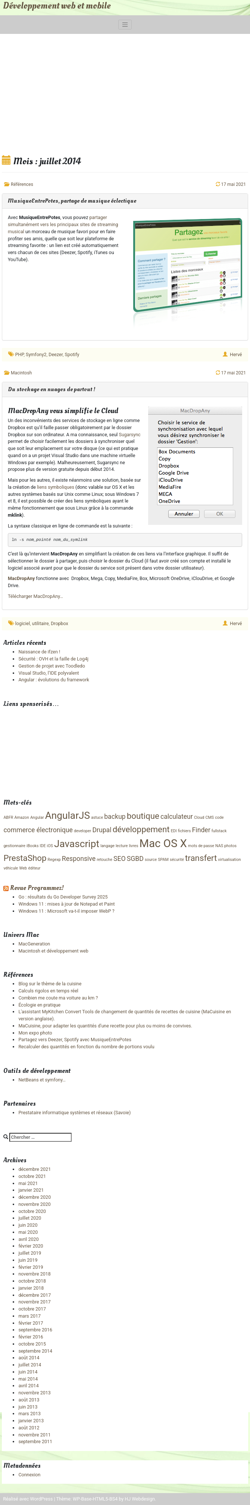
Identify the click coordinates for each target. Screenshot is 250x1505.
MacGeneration (34, 944)
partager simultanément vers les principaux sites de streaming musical (63, 224)
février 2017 (30, 1323)
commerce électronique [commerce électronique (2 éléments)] (38, 830)
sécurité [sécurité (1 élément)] (177, 859)
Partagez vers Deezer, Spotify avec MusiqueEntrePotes (74, 1039)
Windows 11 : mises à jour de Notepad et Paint (66, 904)
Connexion (29, 1474)
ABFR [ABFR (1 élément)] (8, 817)
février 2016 (30, 1337)
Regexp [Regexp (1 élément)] (54, 859)
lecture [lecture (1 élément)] (122, 845)
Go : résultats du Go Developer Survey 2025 (62, 897)
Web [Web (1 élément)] (23, 868)
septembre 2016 (35, 1330)
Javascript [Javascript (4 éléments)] (76, 843)
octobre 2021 (32, 1176)
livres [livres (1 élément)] (133, 845)
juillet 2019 (29, 1253)
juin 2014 (27, 1372)
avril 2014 (28, 1385)
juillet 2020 (29, 1218)
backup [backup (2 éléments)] (114, 816)
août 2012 (28, 1427)
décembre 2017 (34, 1295)
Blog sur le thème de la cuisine (49, 983)
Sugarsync (129, 434)
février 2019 (30, 1267)
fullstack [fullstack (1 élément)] (219, 830)
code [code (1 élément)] (219, 817)
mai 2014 (28, 1379)
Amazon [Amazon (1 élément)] (22, 817)
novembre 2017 (34, 1302)
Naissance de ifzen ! (39, 652)
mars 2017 (29, 1316)
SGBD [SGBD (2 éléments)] (135, 858)
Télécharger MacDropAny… (35, 596)
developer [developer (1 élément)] (82, 830)
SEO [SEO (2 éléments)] (119, 858)
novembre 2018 (34, 1274)
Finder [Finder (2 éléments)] (201, 830)
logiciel (22, 623)
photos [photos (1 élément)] (230, 845)
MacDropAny (21, 578)
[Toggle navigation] (125, 24)
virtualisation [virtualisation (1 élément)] (229, 859)
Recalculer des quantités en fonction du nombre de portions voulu (86, 1046)
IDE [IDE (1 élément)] (43, 845)
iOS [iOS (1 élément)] (50, 845)
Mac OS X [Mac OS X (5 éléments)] (163, 843)
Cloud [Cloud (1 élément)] (199, 817)
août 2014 (28, 1357)
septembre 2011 (35, 1441)
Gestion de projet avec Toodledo (51, 666)
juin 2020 (27, 1225)
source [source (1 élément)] (151, 859)
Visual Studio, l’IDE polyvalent (48, 673)
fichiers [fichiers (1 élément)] (184, 830)
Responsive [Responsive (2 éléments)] (79, 858)
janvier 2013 (31, 1420)
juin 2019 (27, 1260)
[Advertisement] (125, 93)
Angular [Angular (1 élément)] (37, 817)
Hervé (236, 354)
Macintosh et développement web (53, 951)
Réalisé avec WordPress (28, 1499)
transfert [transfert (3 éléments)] (201, 858)
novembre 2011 (34, 1435)
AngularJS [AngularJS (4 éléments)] (67, 815)
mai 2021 (28, 1183)
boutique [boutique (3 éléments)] (143, 816)
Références (22, 184)
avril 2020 (28, 1239)
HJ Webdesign (140, 1499)
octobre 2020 (32, 1211)
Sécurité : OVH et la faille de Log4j (53, 659)
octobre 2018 (32, 1281)
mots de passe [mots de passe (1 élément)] (201, 845)
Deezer (56, 354)
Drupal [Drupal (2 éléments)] (101, 830)
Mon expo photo (35, 1033)
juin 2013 (27, 1407)
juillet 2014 (29, 1365)
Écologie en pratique (39, 1005)
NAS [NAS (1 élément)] (219, 845)
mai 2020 (28, 1232)
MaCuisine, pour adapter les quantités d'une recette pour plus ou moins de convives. (105, 1026)
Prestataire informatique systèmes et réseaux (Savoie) (74, 1112)
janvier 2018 (31, 1288)
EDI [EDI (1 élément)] (174, 830)
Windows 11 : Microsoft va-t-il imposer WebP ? (66, 911)
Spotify (72, 354)
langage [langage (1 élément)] (107, 845)
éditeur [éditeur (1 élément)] (34, 868)
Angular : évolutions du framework (53, 679)
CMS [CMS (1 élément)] (210, 817)
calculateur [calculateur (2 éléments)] (176, 816)
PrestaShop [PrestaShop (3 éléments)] (24, 858)
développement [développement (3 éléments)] (141, 829)
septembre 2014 (35, 1351)
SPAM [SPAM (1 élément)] (163, 859)
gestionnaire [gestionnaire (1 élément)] (14, 845)
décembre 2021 (34, 1169)
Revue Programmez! (37, 888)
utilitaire (40, 623)
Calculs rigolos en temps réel (48, 991)
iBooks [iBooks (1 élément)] (32, 845)
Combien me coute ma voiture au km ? (58, 998)
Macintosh (21, 373)
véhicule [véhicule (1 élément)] (10, 868)
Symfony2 (36, 354)
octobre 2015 (32, 1344)
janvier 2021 (31, 1190)
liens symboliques (55, 487)
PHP (19, 354)
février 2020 (30, 1246)
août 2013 (28, 1400)
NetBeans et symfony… (41, 1080)
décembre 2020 (34, 1197)
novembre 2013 (34, 1392)
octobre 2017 (32, 1309)
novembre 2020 (34, 1204)
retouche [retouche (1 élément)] (104, 859)
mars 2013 (29, 1413)
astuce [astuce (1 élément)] (97, 817)
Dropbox (59, 623)
